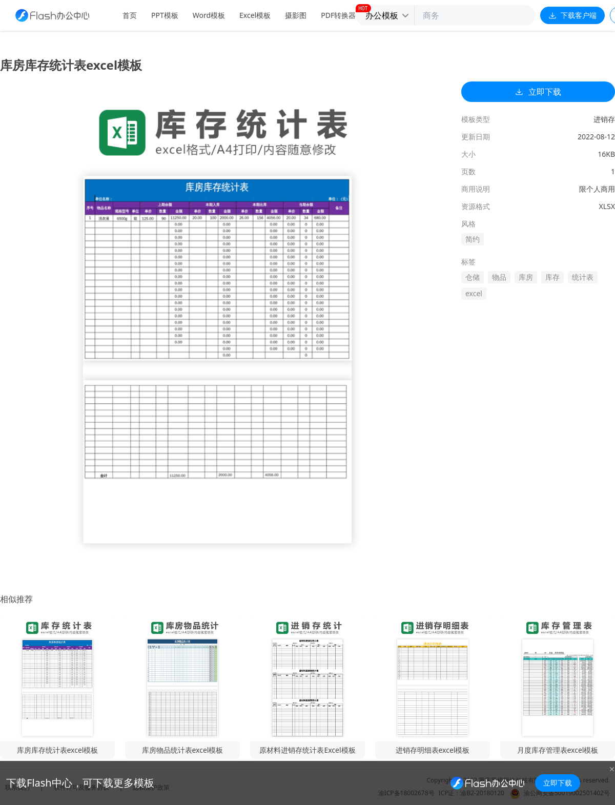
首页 (129, 15)
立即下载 (538, 91)
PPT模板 (164, 15)
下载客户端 (572, 15)
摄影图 (295, 15)
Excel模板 (255, 15)
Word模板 (209, 15)
